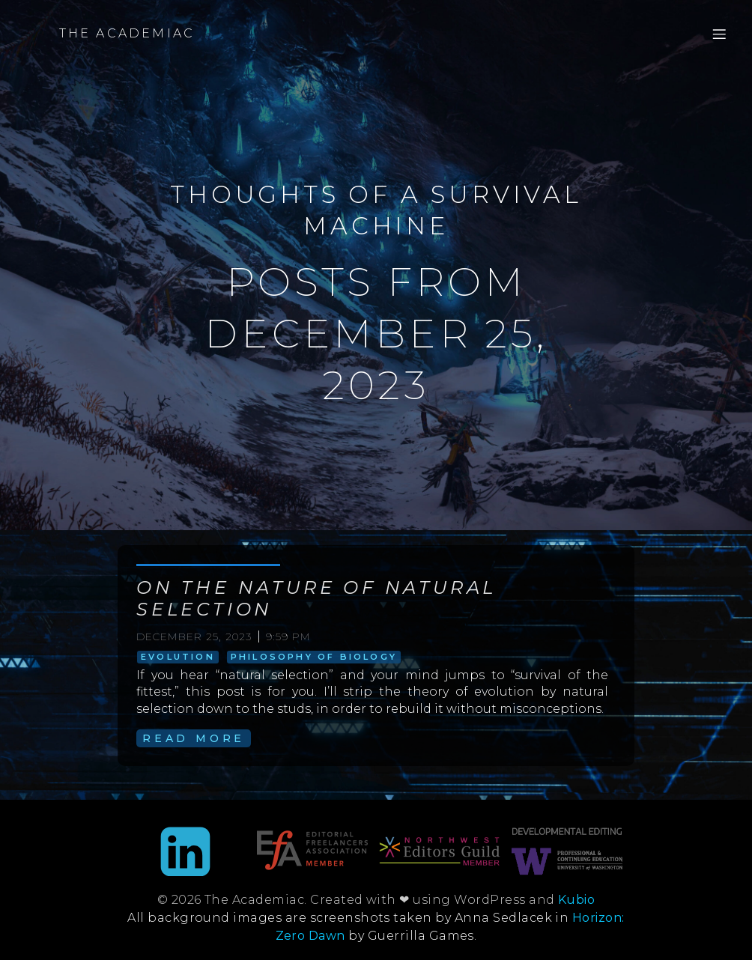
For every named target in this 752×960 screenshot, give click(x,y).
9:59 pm (288, 636)
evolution (178, 656)
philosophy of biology (314, 656)
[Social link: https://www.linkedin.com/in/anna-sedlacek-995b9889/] (185, 853)
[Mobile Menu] (719, 33)
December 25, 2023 (194, 636)
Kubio (576, 900)
